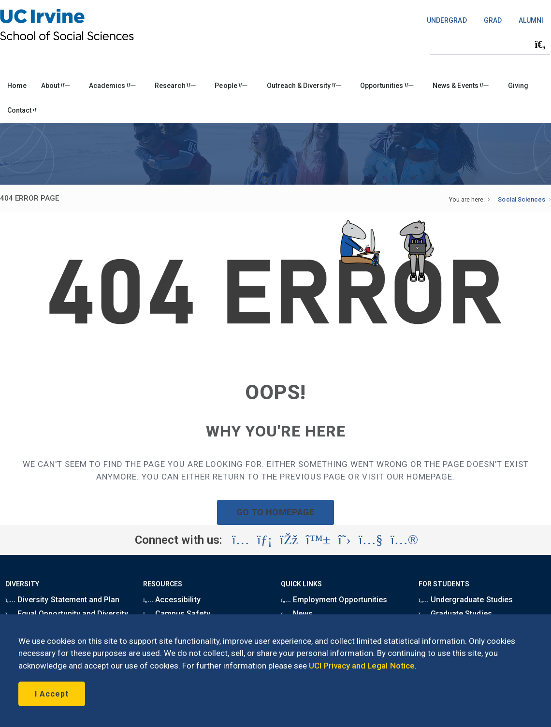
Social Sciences (521, 199)
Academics (112, 85)
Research (175, 85)
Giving (518, 85)
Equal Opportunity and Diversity (66, 613)
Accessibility (171, 599)
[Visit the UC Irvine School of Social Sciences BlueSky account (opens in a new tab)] (318, 540)
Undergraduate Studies (465, 599)
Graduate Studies (455, 613)
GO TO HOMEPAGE (275, 512)
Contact (24, 110)
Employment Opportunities (334, 599)
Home (17, 85)
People (231, 85)
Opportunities (386, 85)
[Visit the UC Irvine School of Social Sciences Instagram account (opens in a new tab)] (240, 540)
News (297, 613)
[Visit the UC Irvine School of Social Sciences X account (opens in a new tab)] (344, 540)
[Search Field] (490, 44)
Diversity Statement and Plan (62, 599)
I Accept (52, 693)
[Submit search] (540, 44)
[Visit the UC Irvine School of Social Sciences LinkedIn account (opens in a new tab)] (264, 540)
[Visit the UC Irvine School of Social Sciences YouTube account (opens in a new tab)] (371, 540)
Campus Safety (176, 613)
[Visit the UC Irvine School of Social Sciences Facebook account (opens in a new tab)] (289, 540)
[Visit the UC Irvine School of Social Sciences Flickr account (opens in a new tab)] (404, 540)
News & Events (460, 85)
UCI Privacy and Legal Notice (362, 665)
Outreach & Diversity (304, 85)
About (55, 85)
